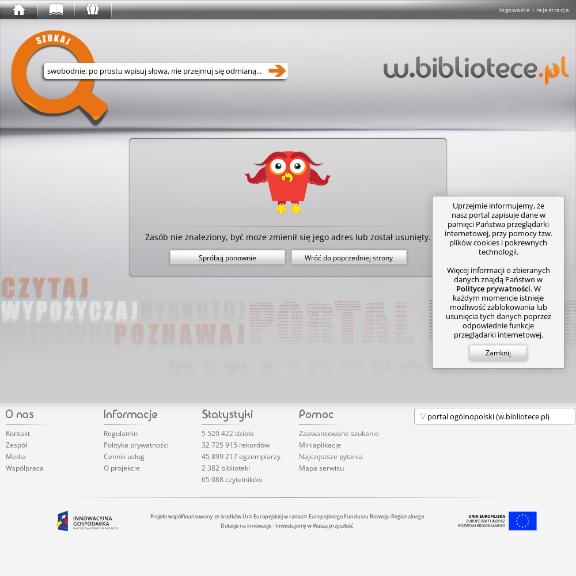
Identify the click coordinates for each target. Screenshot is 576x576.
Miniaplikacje (320, 445)
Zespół (16, 445)
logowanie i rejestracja (534, 10)
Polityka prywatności (136, 445)
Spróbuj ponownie (227, 258)
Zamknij (498, 353)
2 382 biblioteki (226, 468)
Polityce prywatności (493, 288)
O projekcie (122, 468)
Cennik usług (124, 456)
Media (16, 456)
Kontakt (18, 433)
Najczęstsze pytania (331, 456)
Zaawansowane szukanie (339, 433)
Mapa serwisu (321, 468)
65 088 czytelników (232, 479)
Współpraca (25, 468)
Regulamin (121, 433)
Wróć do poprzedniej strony (349, 258)
